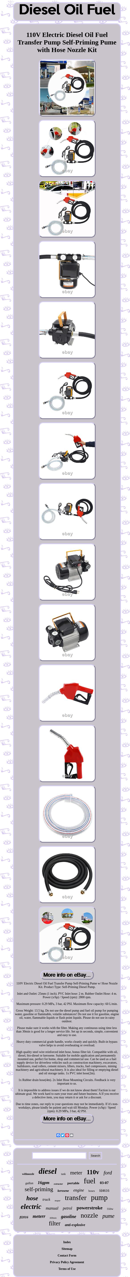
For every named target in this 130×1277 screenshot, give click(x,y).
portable (73, 1183)
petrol (67, 1208)
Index (67, 1242)
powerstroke (90, 1207)
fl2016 (23, 1217)
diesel (48, 1171)
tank (63, 1174)
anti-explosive (75, 1225)
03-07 (104, 1183)
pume (108, 1216)
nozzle (89, 1215)
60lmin (53, 1217)
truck (46, 1199)
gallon (29, 1183)
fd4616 (104, 1190)
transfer (76, 1198)
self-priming (39, 1189)
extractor (58, 1183)
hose (32, 1198)
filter (54, 1223)
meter (76, 1173)
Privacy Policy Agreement (67, 1262)
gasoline (68, 1216)
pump (99, 1198)
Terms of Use (67, 1269)
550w (110, 1208)
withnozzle (28, 1174)
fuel (89, 1181)
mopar (57, 1200)
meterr (39, 1216)
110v (93, 1172)
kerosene (63, 1190)
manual (52, 1208)
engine (78, 1190)
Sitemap (67, 1249)
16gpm (43, 1182)
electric (31, 1206)
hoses (91, 1190)
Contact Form (67, 1255)
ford (108, 1173)
